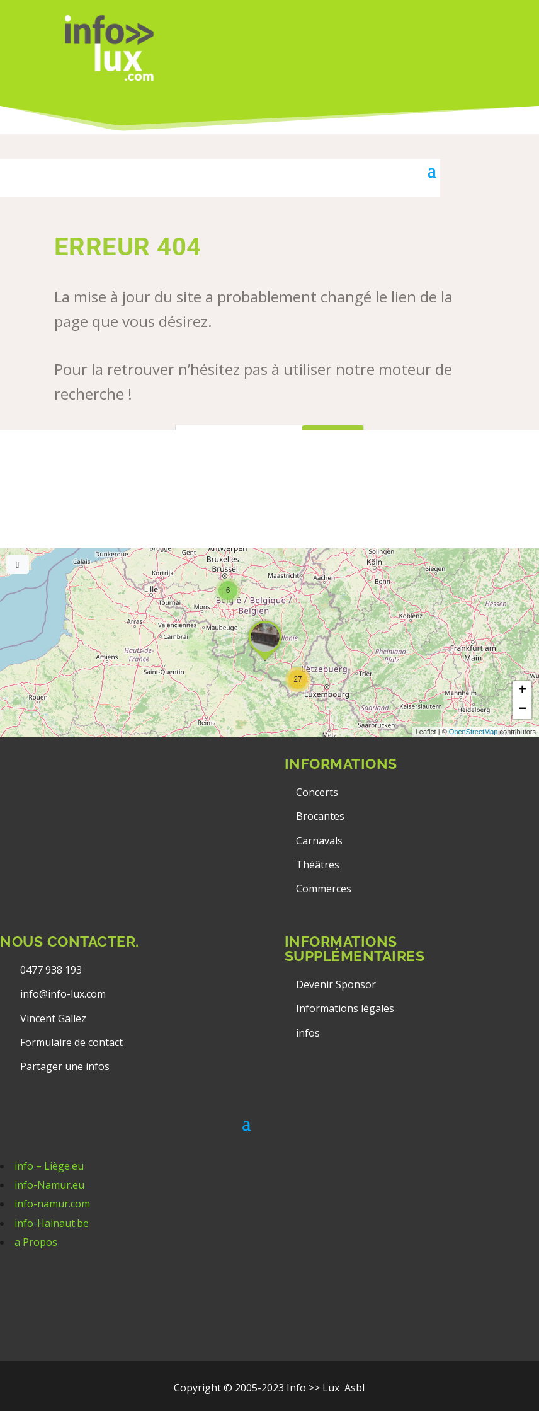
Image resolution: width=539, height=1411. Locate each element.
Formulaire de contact (71, 1042)
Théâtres (317, 865)
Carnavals (319, 841)
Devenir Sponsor (336, 984)
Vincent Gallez (53, 1018)
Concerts (317, 792)
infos (309, 1033)
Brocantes (320, 816)
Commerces (323, 889)
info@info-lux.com (63, 994)
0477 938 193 (51, 970)
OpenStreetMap (473, 731)
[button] (297, 679)
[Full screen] (17, 564)
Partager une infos (65, 1066)
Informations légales (345, 1008)
